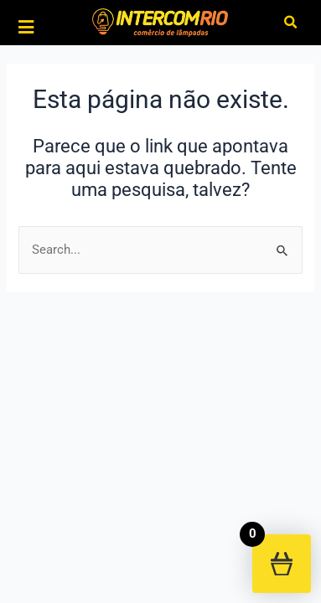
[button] (291, 23)
